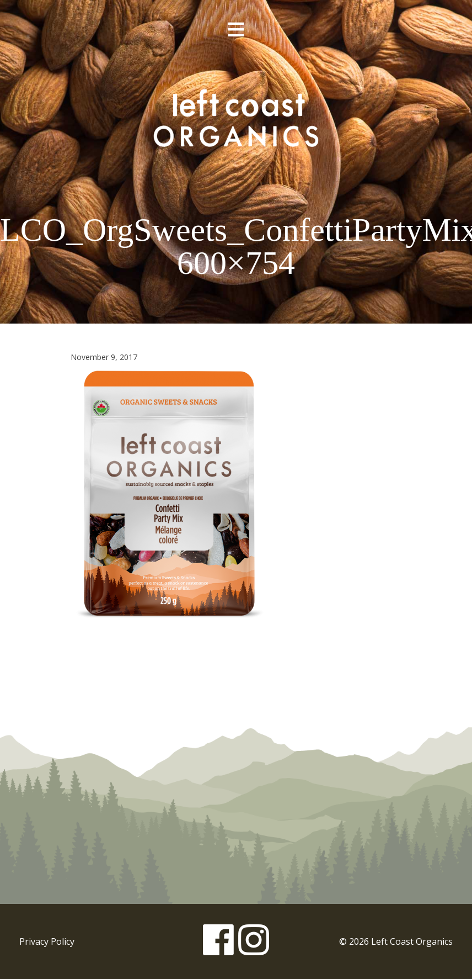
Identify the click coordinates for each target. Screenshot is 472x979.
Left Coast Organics (236, 117)
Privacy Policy (46, 941)
